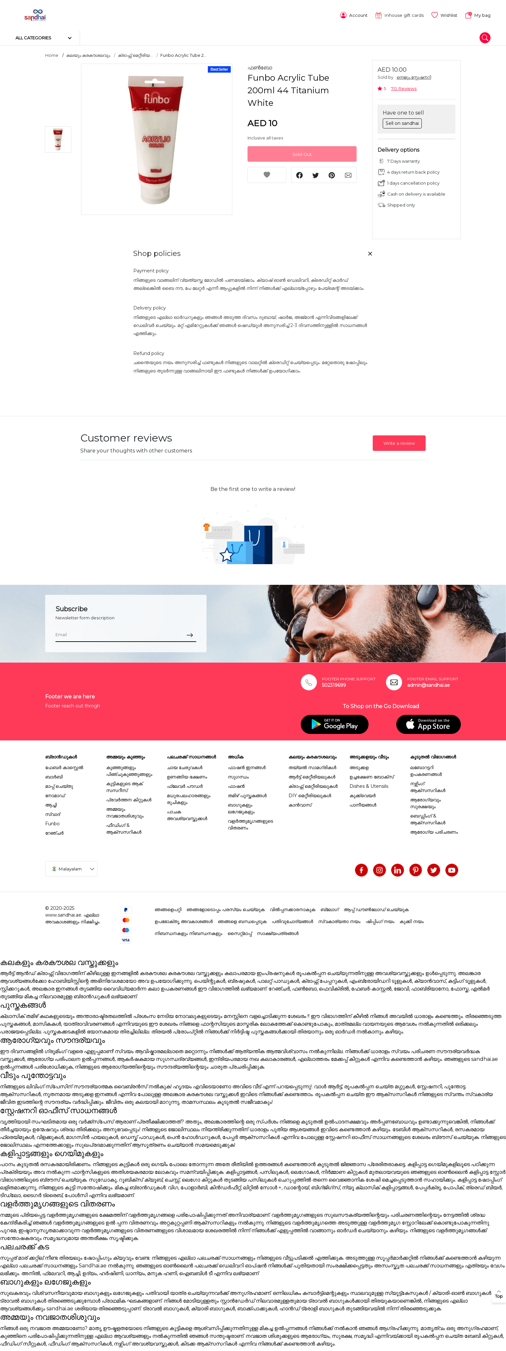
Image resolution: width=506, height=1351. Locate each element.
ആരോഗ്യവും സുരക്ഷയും (425, 801)
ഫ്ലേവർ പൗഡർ (185, 784)
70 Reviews (404, 86)
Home (51, 53)
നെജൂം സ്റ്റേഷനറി (414, 75)
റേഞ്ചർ (54, 831)
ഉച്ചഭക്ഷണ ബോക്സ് (371, 775)
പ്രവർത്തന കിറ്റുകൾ (128, 798)
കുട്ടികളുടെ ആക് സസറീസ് (124, 785)
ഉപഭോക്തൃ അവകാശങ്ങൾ (184, 919)
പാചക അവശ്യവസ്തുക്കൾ (187, 813)
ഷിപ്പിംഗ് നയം (380, 919)
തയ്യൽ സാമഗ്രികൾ (312, 765)
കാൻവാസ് (299, 803)
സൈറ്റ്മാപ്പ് (240, 931)
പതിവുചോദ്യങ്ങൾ (292, 919)
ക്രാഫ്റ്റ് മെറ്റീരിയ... (135, 53)
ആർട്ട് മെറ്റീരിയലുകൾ (311, 775)
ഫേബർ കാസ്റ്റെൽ (64, 765)
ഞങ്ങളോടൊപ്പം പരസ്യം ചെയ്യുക (226, 907)
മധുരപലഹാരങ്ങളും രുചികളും (188, 797)
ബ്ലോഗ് (329, 907)
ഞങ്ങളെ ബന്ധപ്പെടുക (242, 919)
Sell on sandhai (402, 121)
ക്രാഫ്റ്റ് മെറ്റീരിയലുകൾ (313, 784)
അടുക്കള (359, 765)
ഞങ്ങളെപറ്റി (168, 907)
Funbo (52, 822)
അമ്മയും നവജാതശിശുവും (125, 810)
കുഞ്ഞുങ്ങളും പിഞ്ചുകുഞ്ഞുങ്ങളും (129, 769)
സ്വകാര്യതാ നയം (339, 919)
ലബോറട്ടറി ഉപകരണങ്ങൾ (426, 769)
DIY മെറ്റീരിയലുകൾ (309, 794)
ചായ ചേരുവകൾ (184, 765)
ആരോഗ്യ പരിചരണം (434, 830)
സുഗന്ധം (238, 775)
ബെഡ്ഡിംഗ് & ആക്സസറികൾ (427, 817)
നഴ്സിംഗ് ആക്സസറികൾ (427, 785)
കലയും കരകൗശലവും (88, 53)
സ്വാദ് (52, 812)
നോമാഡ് (55, 794)
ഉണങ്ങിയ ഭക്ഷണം (187, 775)
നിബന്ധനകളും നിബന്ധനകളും (188, 931)
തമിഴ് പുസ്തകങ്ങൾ (247, 794)
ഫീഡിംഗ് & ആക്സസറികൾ (123, 826)
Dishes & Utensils (368, 784)
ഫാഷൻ (236, 784)
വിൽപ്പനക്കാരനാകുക (292, 907)
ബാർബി (54, 775)
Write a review (399, 441)
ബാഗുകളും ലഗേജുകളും (241, 806)
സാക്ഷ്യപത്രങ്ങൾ (278, 931)
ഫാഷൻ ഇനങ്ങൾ (247, 765)
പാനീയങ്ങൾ (362, 803)
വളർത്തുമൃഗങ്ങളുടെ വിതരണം (250, 822)
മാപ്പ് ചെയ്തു (59, 784)
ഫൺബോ (260, 66)
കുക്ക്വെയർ (362, 794)
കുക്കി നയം (412, 919)
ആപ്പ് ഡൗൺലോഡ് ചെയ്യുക (376, 907)
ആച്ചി (51, 803)
